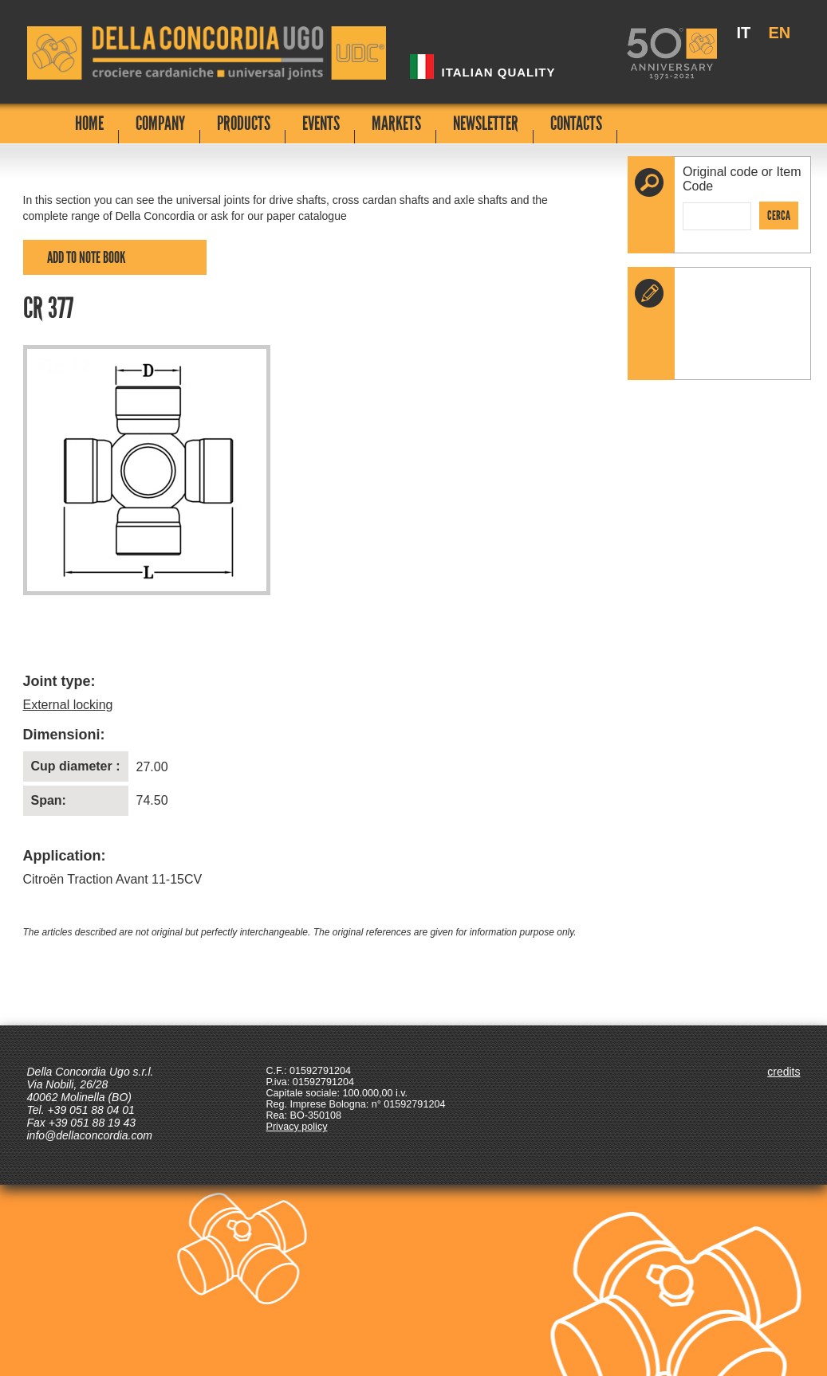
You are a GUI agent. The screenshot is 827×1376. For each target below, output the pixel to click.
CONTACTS (576, 123)
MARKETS (396, 123)
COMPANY (160, 123)
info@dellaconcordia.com (89, 1135)
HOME (89, 123)
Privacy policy (297, 1126)
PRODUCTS (243, 123)
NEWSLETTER (485, 123)
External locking (68, 705)
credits (783, 1071)
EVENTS (321, 123)
